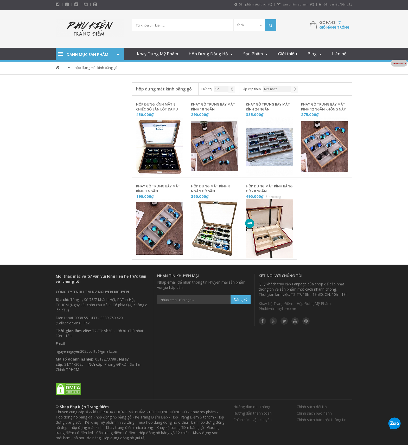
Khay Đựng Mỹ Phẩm (157, 54)
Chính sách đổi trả (312, 406)
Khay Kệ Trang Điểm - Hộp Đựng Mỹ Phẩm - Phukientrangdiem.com (296, 306)
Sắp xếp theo (251, 89)
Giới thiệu (287, 54)
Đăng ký (240, 299)
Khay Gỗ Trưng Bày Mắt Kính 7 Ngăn (158, 188)
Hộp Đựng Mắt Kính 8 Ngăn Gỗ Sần (210, 188)
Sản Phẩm (253, 54)
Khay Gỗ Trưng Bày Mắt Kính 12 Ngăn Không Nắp (323, 107)
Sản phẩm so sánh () (295, 4)
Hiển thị (206, 89)
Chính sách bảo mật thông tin (321, 419)
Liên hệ (339, 54)
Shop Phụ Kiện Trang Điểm (84, 406)
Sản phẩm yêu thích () (253, 4)
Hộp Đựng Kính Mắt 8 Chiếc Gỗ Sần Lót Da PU (157, 107)
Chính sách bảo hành (314, 413)
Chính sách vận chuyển (252, 419)
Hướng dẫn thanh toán (252, 413)
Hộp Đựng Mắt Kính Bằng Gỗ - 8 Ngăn (269, 188)
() (339, 22)
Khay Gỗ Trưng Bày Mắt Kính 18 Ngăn (213, 107)
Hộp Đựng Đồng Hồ (208, 54)
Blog (312, 54)
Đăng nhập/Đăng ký (335, 4)
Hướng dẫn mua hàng (251, 406)
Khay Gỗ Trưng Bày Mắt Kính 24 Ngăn (268, 107)
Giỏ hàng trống (334, 27)
